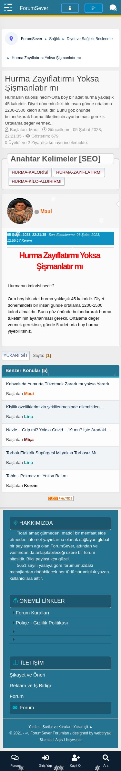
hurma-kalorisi (30, 172)
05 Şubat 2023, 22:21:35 (26, 235)
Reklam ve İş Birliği (30, 685)
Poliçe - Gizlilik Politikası (42, 622)
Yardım (33, 727)
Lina (28, 416)
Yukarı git (16, 355)
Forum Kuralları (32, 612)
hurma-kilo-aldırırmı (36, 181)
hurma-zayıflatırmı (78, 172)
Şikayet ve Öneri (27, 674)
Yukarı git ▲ (83, 727)
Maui (46, 211)
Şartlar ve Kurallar (56, 727)
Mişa (29, 439)
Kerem (31, 485)
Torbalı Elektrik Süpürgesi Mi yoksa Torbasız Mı (51, 452)
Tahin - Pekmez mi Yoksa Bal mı (36, 475)
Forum (17, 696)
